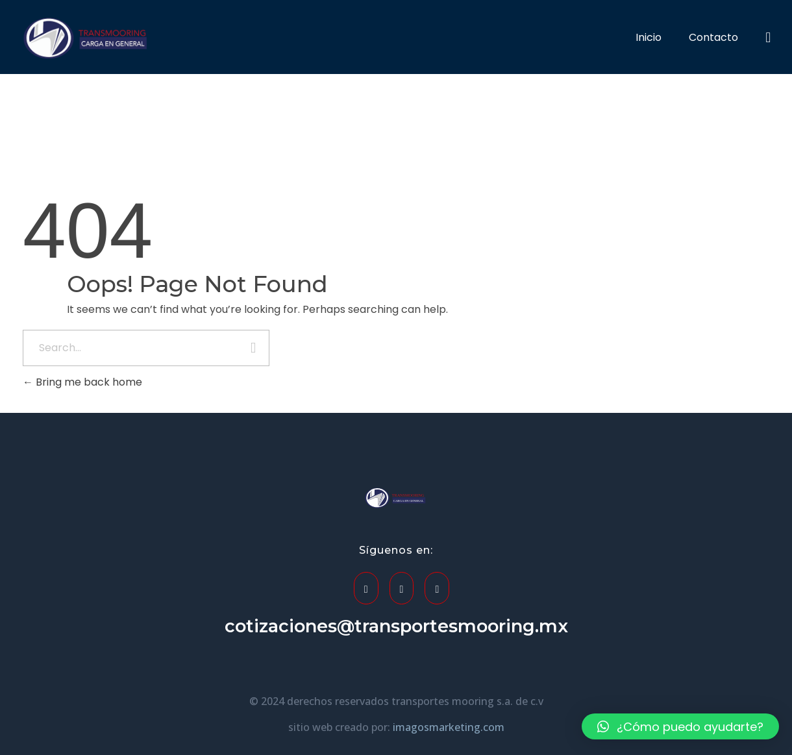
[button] (680, 726)
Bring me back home (82, 382)
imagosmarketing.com (448, 727)
